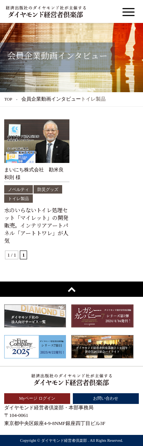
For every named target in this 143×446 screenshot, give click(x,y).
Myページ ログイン (37, 398)
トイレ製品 (18, 198)
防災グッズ (47, 189)
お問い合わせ (105, 398)
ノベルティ (18, 189)
